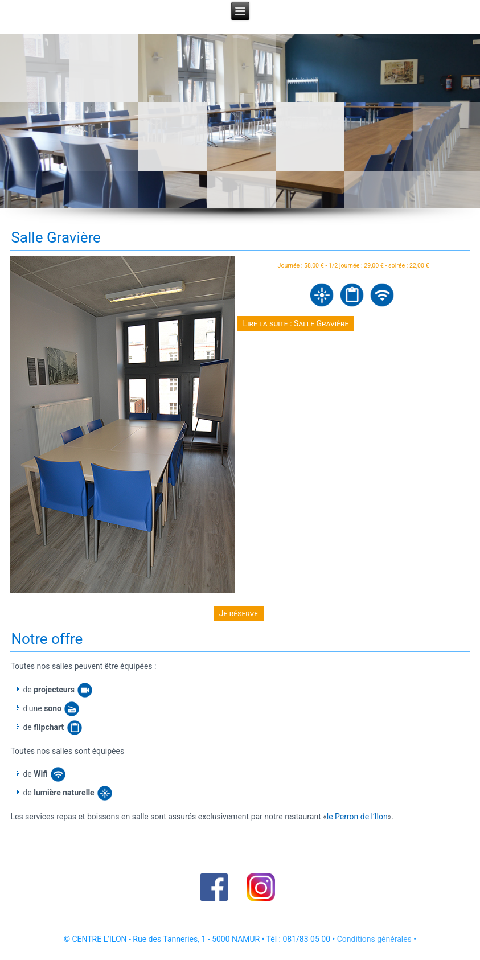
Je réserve (238, 613)
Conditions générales (374, 938)
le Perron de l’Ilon (357, 816)
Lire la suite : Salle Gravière (296, 323)
